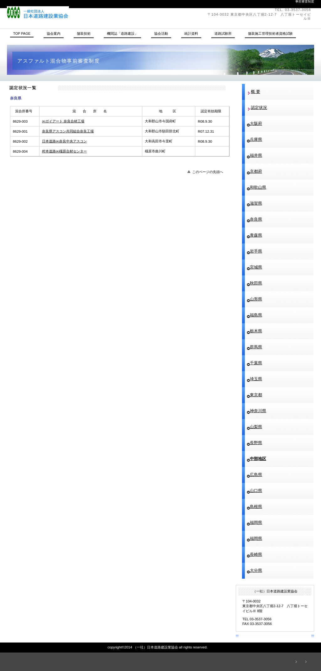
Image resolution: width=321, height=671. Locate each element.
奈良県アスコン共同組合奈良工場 (68, 131)
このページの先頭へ (207, 172)
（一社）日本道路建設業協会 (93, 12)
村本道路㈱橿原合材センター (64, 151)
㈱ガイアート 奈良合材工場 (63, 121)
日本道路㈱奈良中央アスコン (64, 141)
